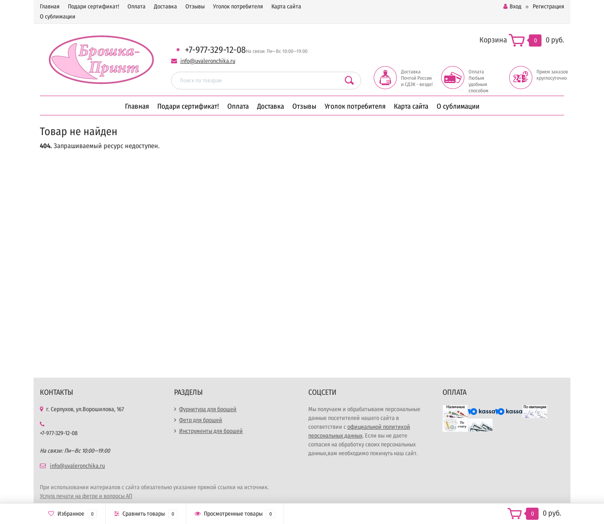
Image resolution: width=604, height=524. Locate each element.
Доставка (165, 6)
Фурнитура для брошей (208, 409)
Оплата (137, 6)
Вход (512, 6)
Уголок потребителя (238, 6)
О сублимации (58, 16)
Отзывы (195, 6)
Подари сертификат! (93, 6)
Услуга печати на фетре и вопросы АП (86, 496)
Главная (50, 6)
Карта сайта (286, 6)
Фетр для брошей (200, 420)
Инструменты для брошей (211, 431)
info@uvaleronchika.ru (207, 61)
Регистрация (548, 6)
